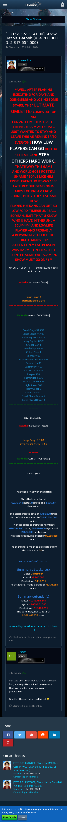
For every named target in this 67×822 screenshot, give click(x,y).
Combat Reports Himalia (25, 777)
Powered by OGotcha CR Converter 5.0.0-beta (33, 626)
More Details (9, 817)
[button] (5, 4)
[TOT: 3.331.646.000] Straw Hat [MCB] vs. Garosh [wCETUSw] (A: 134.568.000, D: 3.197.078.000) (35, 767)
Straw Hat (14, 47)
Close (22, 817)
